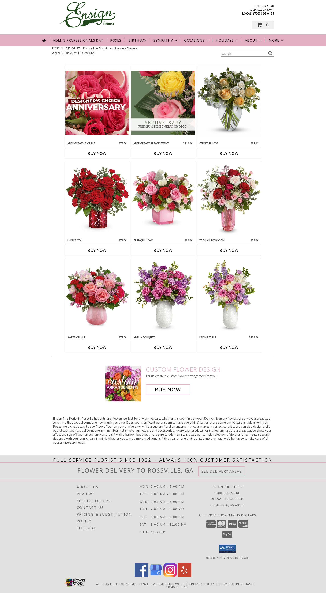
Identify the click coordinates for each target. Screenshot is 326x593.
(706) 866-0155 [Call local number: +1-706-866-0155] (263, 13)
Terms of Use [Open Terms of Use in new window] (176, 586)
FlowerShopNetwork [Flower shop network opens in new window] (166, 584)
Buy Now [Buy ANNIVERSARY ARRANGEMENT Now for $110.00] (163, 153)
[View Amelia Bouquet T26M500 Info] (163, 296)
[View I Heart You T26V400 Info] (97, 199)
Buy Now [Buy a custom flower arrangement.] (168, 389)
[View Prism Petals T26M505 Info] (229, 296)
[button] (263, 25)
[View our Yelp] (184, 575)
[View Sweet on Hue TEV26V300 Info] (97, 296)
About (254, 40)
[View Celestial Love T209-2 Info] (229, 100)
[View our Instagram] (170, 575)
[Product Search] (243, 53)
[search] (270, 53)
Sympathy (165, 40)
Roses (115, 40)
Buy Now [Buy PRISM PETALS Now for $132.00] (228, 347)
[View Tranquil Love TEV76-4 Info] (163, 199)
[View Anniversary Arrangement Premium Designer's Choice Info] (163, 102)
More (276, 40)
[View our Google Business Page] (156, 575)
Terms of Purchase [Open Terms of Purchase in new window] (236, 584)
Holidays (227, 40)
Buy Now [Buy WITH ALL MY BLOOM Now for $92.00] (228, 250)
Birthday (137, 40)
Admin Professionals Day (78, 40)
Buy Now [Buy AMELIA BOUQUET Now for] (163, 347)
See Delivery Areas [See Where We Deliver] (221, 471)
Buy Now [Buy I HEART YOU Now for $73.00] (97, 250)
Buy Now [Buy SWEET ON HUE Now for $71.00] (97, 347)
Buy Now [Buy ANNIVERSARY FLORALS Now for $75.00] (97, 153)
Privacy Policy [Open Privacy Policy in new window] (202, 584)
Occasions (197, 40)
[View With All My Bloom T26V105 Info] (229, 199)
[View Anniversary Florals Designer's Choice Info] (97, 102)
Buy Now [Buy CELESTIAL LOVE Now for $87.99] (228, 153)
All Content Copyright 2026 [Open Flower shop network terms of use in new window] (121, 584)
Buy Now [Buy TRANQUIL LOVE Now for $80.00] (163, 250)
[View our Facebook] (141, 575)
